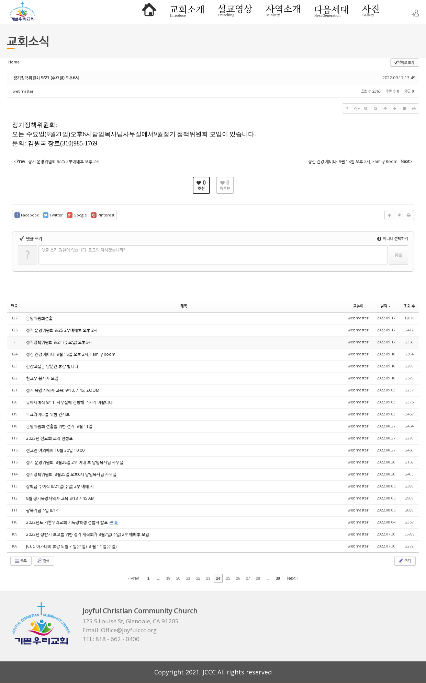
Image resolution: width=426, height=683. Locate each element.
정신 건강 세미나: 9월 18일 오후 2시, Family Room (70, 354)
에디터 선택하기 (392, 238)
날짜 (386, 305)
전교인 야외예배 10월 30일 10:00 (55, 450)
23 (208, 578)
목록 (20, 561)
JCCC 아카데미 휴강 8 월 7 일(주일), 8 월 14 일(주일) (71, 546)
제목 (183, 305)
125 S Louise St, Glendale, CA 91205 (130, 621)
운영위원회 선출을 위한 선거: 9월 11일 (59, 426)
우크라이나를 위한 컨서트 (48, 414)
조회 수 (409, 305)
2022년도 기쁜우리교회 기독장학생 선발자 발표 (67, 522)
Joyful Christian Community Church (140, 610)
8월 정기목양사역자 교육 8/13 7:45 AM (60, 498)
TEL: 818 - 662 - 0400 (110, 639)
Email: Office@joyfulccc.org (119, 630)
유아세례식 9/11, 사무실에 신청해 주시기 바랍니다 (69, 402)
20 (178, 578)
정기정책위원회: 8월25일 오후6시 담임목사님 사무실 (71, 474)
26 (238, 578)
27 (248, 578)
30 (278, 578)
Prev (133, 578)
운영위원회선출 (39, 318)
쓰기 (404, 560)
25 (228, 578)
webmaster (23, 91)
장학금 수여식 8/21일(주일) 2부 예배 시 (60, 486)
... (158, 578)
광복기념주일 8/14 (42, 510)
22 (198, 578)
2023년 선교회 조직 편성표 (49, 438)
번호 (14, 305)
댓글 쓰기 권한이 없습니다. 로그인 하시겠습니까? (83, 250)
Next (292, 578)
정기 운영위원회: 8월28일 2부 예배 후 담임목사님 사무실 (74, 462)
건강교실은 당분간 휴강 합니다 (52, 366)
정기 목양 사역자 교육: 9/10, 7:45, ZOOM (62, 390)
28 (258, 578)
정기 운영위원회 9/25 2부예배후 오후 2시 (62, 330)
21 (188, 578)
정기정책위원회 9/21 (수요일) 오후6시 (46, 78)
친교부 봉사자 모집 (42, 378)
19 (168, 578)
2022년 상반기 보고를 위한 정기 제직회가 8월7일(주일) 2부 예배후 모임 (87, 534)
